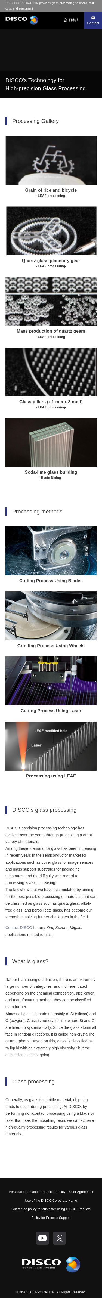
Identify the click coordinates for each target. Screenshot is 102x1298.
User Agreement (81, 1192)
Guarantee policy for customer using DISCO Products (51, 1209)
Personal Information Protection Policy (37, 1192)
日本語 (71, 20)
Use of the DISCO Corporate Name (51, 1201)
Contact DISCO (18, 927)
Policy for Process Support (51, 1218)
